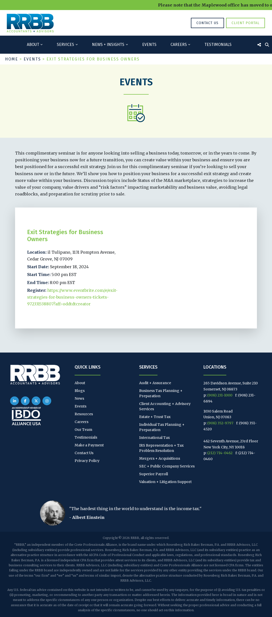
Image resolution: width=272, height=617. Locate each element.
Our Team (83, 429)
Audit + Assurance (155, 383)
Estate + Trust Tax (155, 417)
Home (11, 59)
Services (65, 44)
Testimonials (218, 44)
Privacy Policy (87, 460)
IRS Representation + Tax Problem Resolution (161, 448)
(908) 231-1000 (219, 395)
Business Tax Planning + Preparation (161, 393)
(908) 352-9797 (220, 423)
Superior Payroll (153, 474)
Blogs (80, 390)
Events (149, 44)
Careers (179, 44)
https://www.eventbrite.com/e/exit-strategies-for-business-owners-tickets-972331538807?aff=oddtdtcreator (72, 297)
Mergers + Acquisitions (159, 458)
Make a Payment (89, 445)
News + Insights (108, 44)
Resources (84, 414)
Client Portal (245, 23)
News (79, 398)
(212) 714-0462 (220, 453)
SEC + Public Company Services (167, 466)
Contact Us (207, 23)
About (33, 44)
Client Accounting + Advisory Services (165, 406)
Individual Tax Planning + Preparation (162, 427)
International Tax (154, 437)
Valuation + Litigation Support (165, 481)
